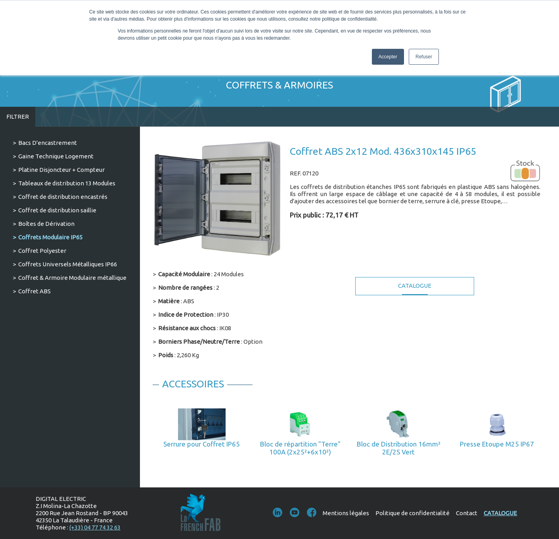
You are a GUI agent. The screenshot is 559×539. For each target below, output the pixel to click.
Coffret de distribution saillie (57, 210)
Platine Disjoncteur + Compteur (61, 169)
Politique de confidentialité (412, 513)
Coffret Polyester (42, 250)
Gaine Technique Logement (56, 156)
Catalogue (414, 285)
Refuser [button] (423, 57)
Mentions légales (346, 513)
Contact (466, 513)
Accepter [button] (388, 57)
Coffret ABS (34, 291)
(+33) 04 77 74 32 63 (95, 527)
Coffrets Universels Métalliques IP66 (67, 264)
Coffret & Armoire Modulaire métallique (72, 277)
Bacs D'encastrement (47, 142)
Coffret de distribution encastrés (62, 196)
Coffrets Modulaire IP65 (50, 237)
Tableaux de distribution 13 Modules (66, 183)
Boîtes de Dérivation (46, 223)
